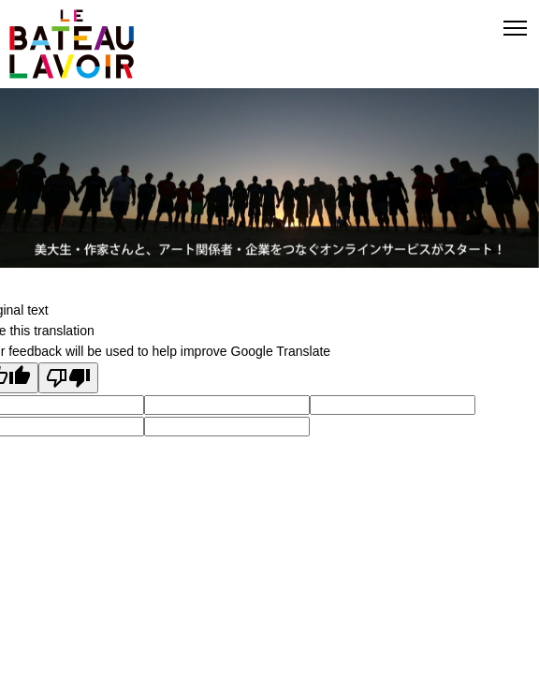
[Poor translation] (68, 377)
